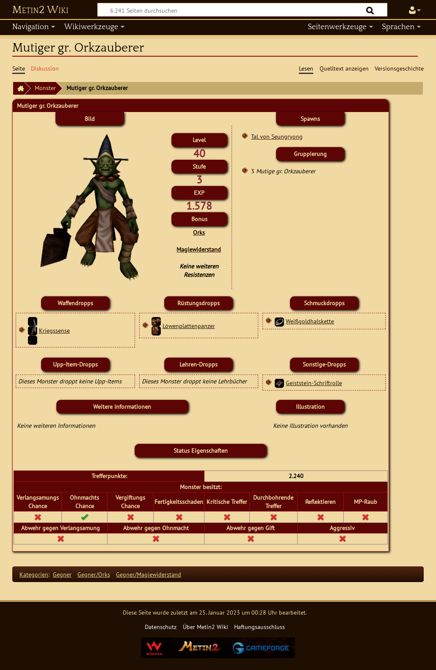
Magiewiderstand (199, 249)
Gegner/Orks (93, 574)
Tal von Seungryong (277, 136)
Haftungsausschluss (259, 627)
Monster (45, 88)
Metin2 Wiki (40, 10)
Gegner (62, 574)
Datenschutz (161, 627)
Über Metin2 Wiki (205, 627)
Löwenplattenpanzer (189, 326)
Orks (199, 232)
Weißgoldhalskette (310, 321)
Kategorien (33, 574)
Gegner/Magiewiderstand (148, 574)
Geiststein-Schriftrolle (314, 383)
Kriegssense (54, 330)
